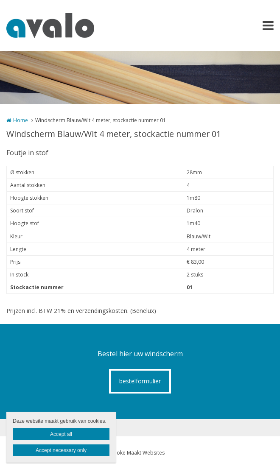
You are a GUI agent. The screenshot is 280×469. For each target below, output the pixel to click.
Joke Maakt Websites (140, 452)
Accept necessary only (61, 450)
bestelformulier (140, 381)
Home (20, 120)
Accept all (61, 434)
